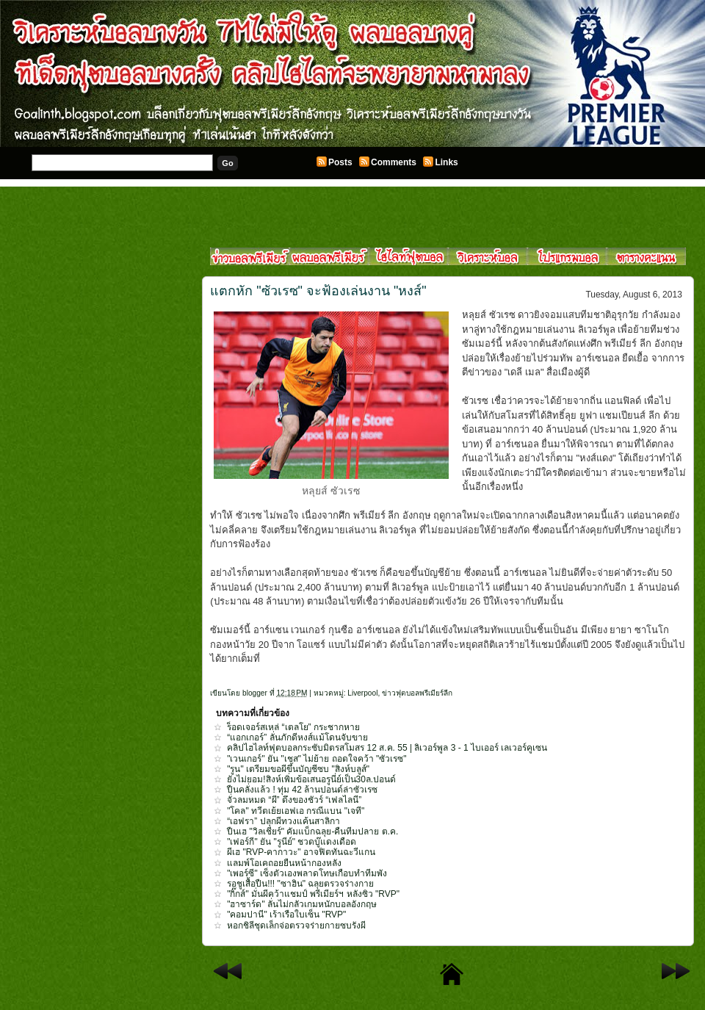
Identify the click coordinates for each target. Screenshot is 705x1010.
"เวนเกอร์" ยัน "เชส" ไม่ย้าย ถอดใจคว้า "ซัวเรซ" (316, 759)
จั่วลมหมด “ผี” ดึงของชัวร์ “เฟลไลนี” (294, 800)
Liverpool (362, 693)
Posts (340, 162)
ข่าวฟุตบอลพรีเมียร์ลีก (417, 693)
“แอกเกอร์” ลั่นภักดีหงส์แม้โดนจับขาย (297, 737)
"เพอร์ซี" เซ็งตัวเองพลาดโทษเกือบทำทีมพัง (307, 873)
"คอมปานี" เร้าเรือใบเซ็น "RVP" (286, 914)
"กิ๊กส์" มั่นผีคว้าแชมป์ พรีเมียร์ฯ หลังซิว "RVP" (313, 894)
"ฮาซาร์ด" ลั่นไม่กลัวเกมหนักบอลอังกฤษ (302, 904)
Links (446, 162)
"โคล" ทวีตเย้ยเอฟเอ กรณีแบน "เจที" (295, 811)
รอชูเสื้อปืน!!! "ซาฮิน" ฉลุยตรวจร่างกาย (300, 884)
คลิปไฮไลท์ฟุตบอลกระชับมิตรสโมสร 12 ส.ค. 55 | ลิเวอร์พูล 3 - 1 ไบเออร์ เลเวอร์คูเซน (387, 748)
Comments (393, 162)
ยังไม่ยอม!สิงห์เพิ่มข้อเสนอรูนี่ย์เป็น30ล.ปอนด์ (311, 779)
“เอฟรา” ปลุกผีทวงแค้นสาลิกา (283, 821)
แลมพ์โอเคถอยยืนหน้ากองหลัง (284, 863)
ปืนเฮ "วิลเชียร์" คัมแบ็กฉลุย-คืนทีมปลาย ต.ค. (312, 831)
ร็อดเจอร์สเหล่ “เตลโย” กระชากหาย (293, 727)
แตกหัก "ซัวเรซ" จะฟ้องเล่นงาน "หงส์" (318, 291)
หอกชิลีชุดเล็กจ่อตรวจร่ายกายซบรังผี (296, 925)
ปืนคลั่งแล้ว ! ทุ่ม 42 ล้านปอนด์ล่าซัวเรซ (302, 789)
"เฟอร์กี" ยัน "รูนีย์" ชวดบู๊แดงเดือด (291, 842)
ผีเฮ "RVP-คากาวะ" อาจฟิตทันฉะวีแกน (301, 852)
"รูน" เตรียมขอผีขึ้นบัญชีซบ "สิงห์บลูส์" (298, 769)
